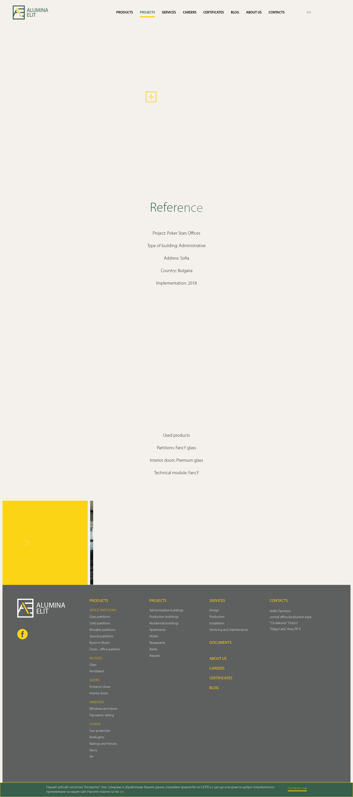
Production (217, 617)
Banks (153, 649)
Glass (92, 665)
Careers (189, 12)
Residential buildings (164, 623)
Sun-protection (99, 731)
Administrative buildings (166, 610)
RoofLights (96, 737)
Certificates (213, 12)
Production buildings (164, 617)
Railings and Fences (103, 744)
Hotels (153, 636)
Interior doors (98, 693)
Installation (216, 623)
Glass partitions (99, 617)
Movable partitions (102, 630)
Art (91, 757)
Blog (235, 12)
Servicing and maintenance (228, 630)
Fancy (93, 750)
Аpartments (157, 630)
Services (169, 12)
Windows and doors (103, 709)
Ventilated (96, 671)
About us (254, 12)
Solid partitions (99, 623)
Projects (147, 12)
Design (214, 610)
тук (122, 792)
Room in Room (99, 643)
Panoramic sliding (101, 715)
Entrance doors (99, 687)
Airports (154, 656)
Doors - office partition (104, 649)
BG (309, 12)
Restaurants (157, 643)
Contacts (277, 12)
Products (124, 12)
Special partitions (101, 636)
